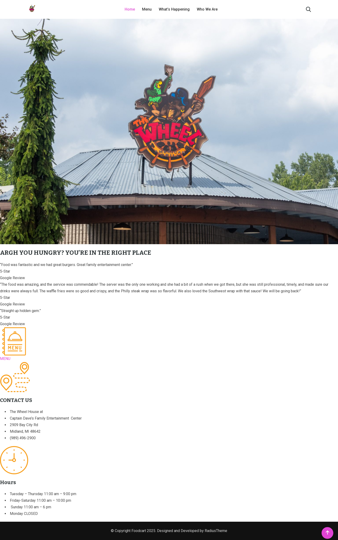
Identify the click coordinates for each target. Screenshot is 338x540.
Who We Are (207, 9)
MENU (5, 358)
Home (130, 9)
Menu (147, 9)
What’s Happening (174, 9)
